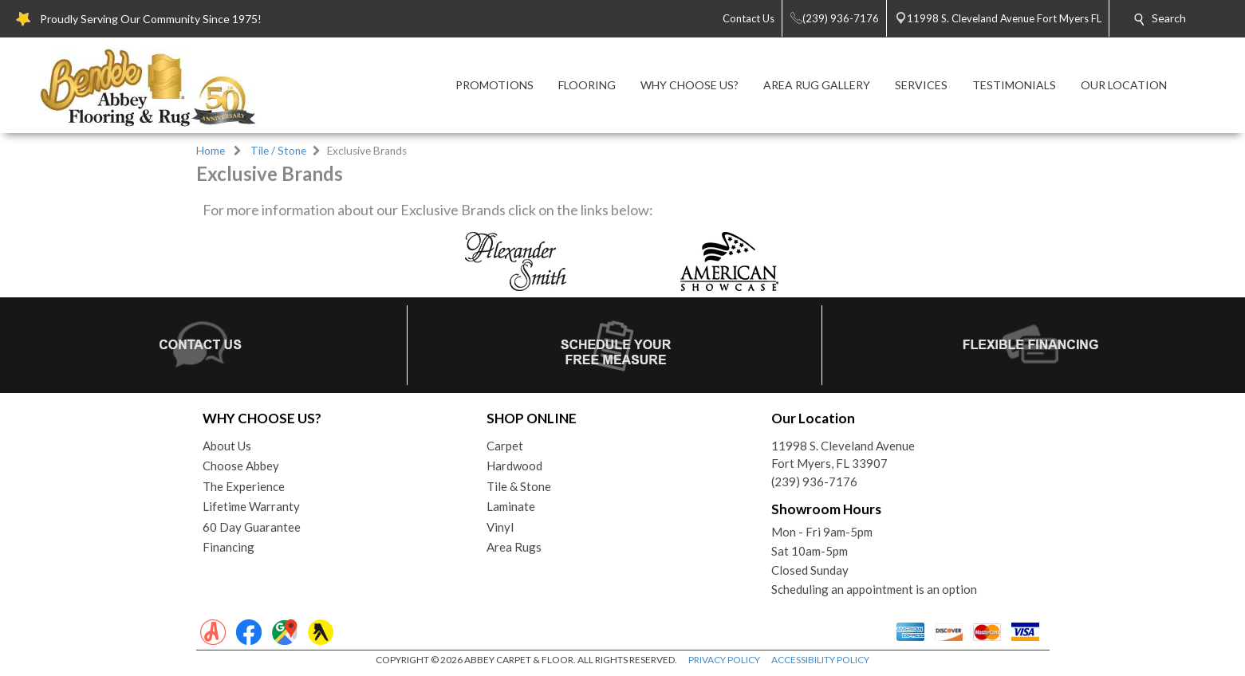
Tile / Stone (278, 150)
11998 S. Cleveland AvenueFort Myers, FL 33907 (843, 454)
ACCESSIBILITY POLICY (820, 660)
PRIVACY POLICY (724, 660)
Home (210, 150)
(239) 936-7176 (814, 481)
